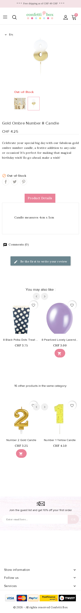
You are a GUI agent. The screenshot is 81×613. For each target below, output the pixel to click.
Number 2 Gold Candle (21, 440)
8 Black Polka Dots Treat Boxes (21, 340)
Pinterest (23, 181)
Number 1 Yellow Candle (60, 440)
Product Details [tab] (40, 198)
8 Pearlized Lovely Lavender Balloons (60, 340)
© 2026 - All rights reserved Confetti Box (40, 607)
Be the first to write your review (40, 262)
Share (5, 181)
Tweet (14, 181)
